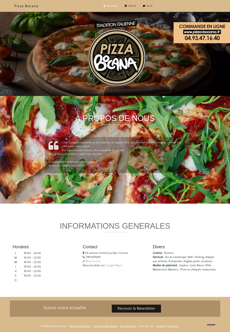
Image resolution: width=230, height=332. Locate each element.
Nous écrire (91, 261)
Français (172, 326)
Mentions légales (80, 326)
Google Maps (114, 265)
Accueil (110, 6)
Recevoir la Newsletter (136, 308)
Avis (148, 6)
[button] (211, 324)
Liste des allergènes (105, 326)
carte (130, 6)
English (160, 326)
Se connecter (128, 326)
